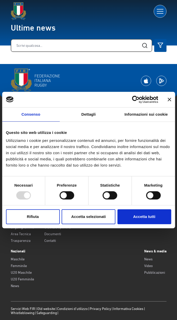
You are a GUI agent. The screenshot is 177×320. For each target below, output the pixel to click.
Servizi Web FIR (23, 309)
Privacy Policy (100, 309)
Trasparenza (20, 241)
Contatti (50, 241)
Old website (46, 309)
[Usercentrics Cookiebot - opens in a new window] (135, 99)
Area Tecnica (21, 234)
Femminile (19, 266)
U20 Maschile (21, 272)
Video (148, 266)
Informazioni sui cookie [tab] (146, 114)
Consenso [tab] (31, 114)
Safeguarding (46, 313)
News (15, 286)
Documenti (52, 234)
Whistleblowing (22, 313)
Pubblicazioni (154, 272)
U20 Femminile (22, 279)
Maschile (18, 259)
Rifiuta (33, 216)
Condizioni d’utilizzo (72, 309)
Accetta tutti (144, 216)
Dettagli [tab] (88, 114)
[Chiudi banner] (169, 99)
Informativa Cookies (128, 309)
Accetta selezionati (88, 216)
